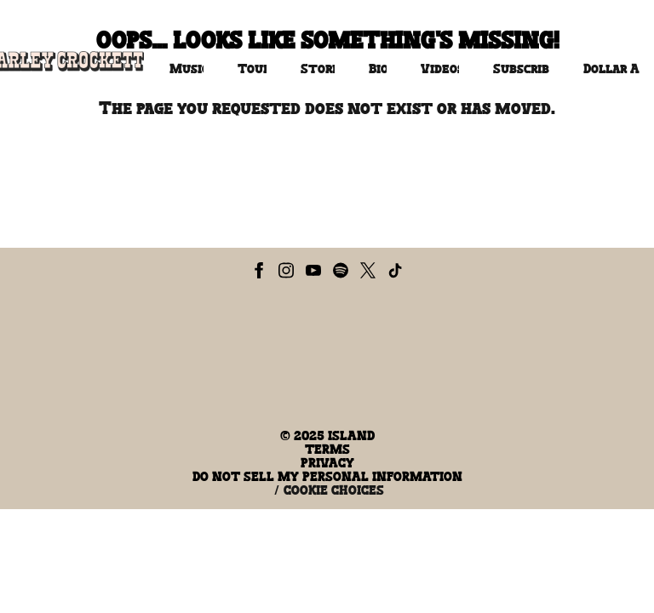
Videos (440, 69)
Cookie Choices (334, 490)
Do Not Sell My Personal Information (327, 477)
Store (318, 69)
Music (186, 69)
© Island (327, 436)
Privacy (327, 463)
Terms (327, 449)
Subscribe (521, 69)
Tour (252, 69)
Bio (377, 69)
